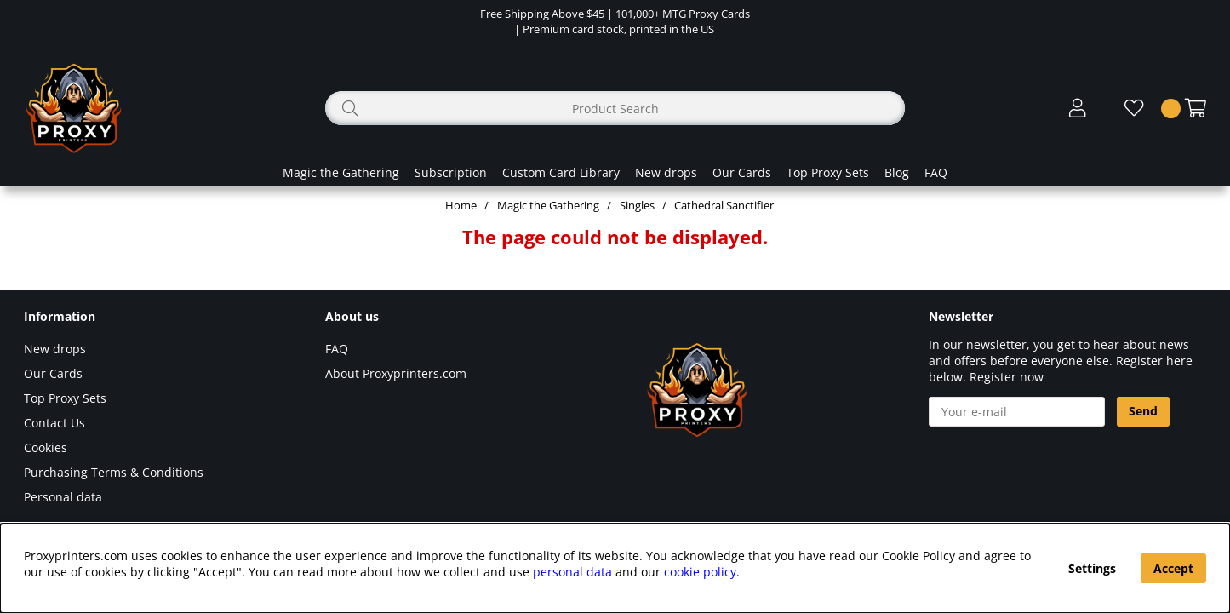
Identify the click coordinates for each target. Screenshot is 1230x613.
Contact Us (54, 423)
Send (1143, 411)
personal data (572, 572)
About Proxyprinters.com (395, 373)
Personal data (63, 497)
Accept (1173, 568)
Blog (896, 172)
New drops (666, 172)
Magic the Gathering (341, 172)
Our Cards (741, 172)
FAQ (935, 172)
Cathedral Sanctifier (724, 205)
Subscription (451, 172)
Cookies (45, 447)
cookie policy (700, 572)
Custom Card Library (561, 172)
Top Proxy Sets (828, 172)
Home (461, 205)
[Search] (615, 108)
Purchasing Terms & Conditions (113, 472)
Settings (1092, 568)
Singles (637, 205)
